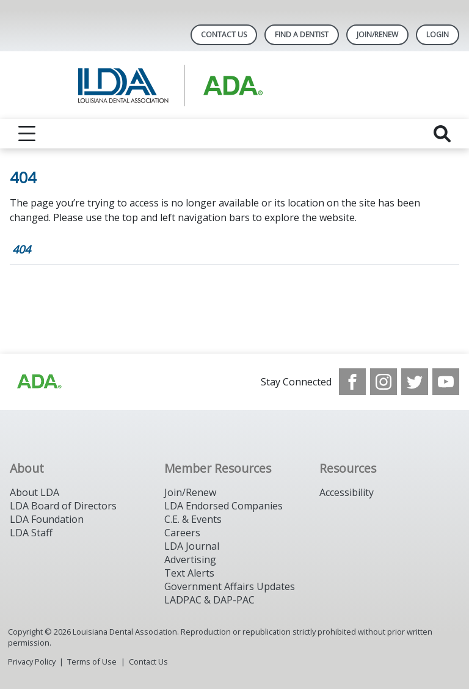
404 (21, 249)
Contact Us (224, 34)
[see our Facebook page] (352, 381)
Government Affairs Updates (229, 586)
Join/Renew (377, 34)
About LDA (34, 492)
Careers (182, 532)
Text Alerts (189, 573)
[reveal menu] (27, 133)
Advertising (190, 559)
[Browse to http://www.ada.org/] (38, 381)
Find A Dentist (302, 34)
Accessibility (346, 492)
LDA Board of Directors (63, 505)
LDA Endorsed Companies (223, 505)
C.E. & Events (193, 519)
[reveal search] (442, 133)
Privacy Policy (32, 661)
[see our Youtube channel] (445, 381)
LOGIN (437, 34)
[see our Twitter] (414, 381)
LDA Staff (31, 532)
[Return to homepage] (235, 85)
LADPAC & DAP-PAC (209, 600)
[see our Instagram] (383, 381)
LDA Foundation (47, 519)
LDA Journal (191, 546)
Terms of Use (92, 661)
